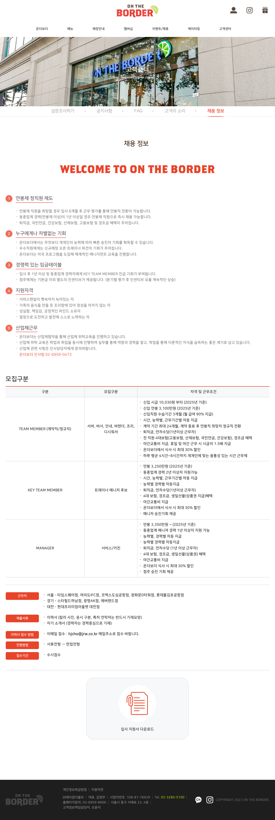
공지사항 (104, 111)
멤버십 (128, 29)
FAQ (138, 111)
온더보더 (42, 29)
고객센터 (225, 29)
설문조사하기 (62, 111)
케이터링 (194, 29)
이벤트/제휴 (160, 29)
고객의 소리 (174, 111)
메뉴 (70, 29)
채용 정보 (215, 111)
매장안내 (99, 29)
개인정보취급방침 (75, 790)
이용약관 (97, 790)
